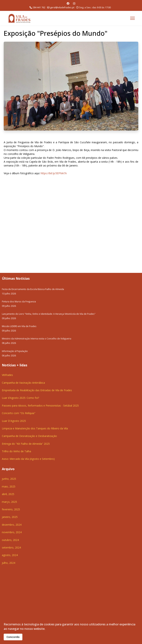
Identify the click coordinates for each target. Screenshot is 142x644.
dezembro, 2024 (11, 524)
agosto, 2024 (10, 555)
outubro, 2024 (10, 540)
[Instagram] (74, 3)
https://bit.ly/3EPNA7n (54, 173)
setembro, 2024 (11, 547)
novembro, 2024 (12, 532)
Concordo (13, 637)
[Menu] (132, 18)
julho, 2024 (8, 563)
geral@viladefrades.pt (62, 7)
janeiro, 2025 (10, 517)
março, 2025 (9, 502)
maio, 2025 (8, 486)
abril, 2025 (8, 494)
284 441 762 (39, 7)
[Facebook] (68, 3)
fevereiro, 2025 (11, 509)
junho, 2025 (9, 478)
